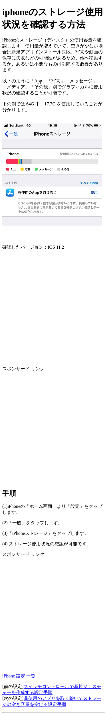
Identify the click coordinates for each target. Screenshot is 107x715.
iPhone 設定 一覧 (18, 676)
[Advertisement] (53, 308)
